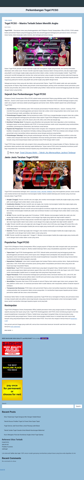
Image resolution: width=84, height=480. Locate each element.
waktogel (5, 449)
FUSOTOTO (5, 442)
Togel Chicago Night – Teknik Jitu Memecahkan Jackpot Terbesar (48, 152)
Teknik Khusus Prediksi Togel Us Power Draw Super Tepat (22, 421)
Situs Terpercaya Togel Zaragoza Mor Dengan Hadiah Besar (22, 417)
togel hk (2, 469)
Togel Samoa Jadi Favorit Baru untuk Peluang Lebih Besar (22, 426)
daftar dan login (16, 453)
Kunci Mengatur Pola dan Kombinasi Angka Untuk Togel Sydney (23, 435)
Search (4, 403)
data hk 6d (5, 444)
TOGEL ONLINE (8, 20)
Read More (9, 330)
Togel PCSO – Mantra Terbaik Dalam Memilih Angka (31, 23)
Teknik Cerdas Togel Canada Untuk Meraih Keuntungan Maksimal (24, 430)
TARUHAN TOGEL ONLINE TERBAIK (41, 191)
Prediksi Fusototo (7, 447)
